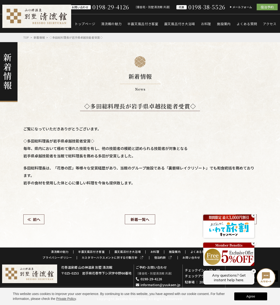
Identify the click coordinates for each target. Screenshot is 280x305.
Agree (250, 296)
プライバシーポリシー (57, 257)
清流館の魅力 (111, 23)
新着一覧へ (140, 219)
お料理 (206, 23)
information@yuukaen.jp (160, 284)
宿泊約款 (160, 257)
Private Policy (66, 299)
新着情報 (39, 37)
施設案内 (224, 23)
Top (26, 37)
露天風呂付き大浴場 (179, 23)
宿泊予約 (267, 7)
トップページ (85, 23)
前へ (36, 219)
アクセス (269, 23)
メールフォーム (242, 7)
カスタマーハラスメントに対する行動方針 (109, 257)
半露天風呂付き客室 (142, 23)
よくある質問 (247, 23)
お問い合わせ (191, 257)
